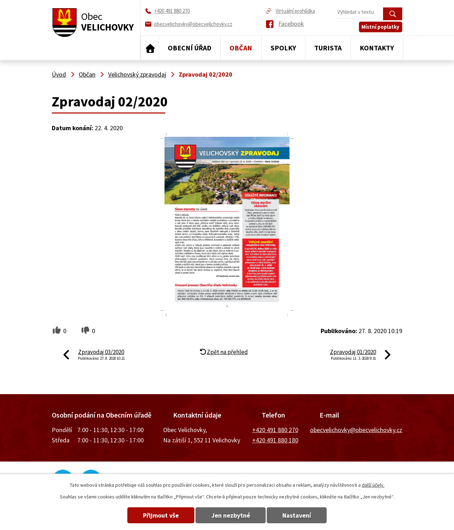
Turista (328, 47)
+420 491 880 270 (275, 430)
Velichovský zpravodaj (137, 74)
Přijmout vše (160, 515)
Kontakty (377, 47)
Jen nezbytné (230, 515)
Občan (240, 47)
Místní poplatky (381, 27)
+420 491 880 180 (275, 440)
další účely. (373, 485)
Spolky (283, 47)
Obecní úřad (189, 47)
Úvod (150, 48)
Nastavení (297, 515)
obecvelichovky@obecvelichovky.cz (356, 430)
